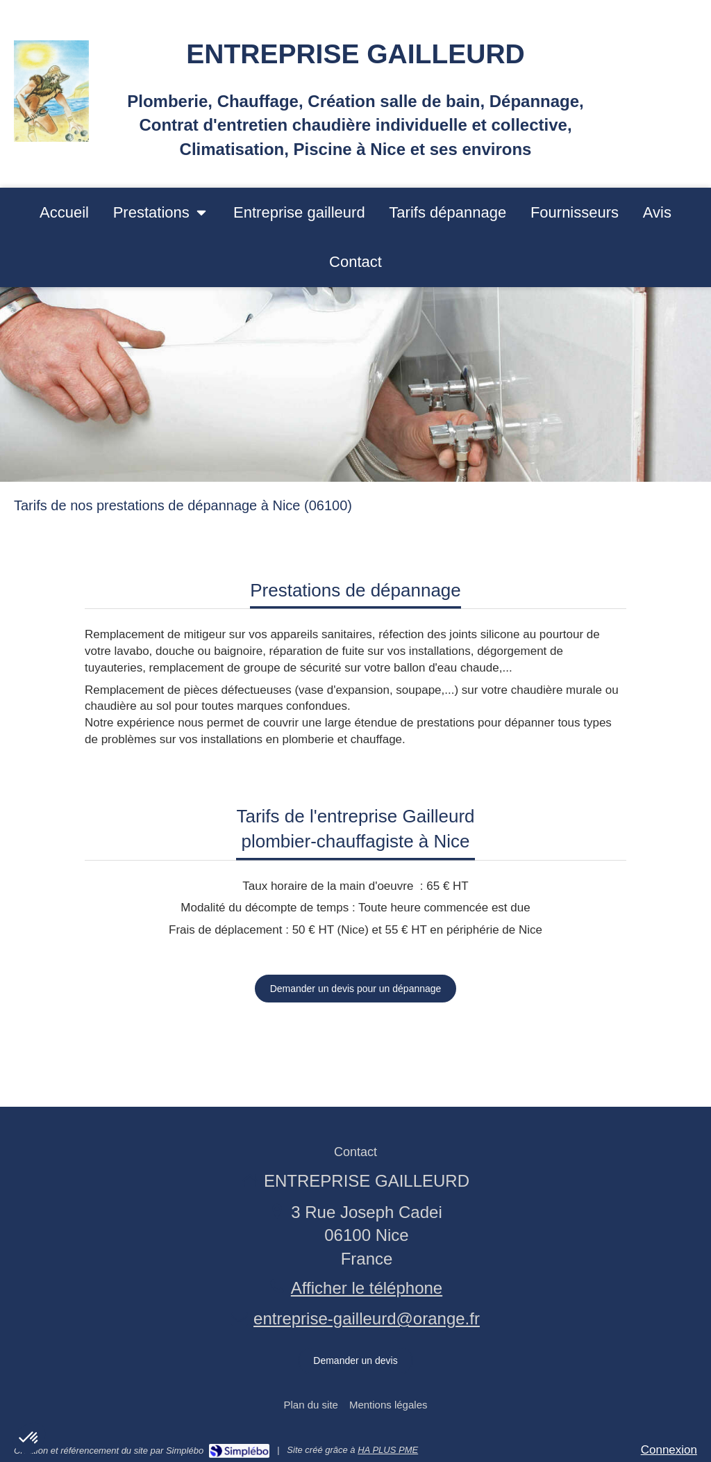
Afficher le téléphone (366, 1287)
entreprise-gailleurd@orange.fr (366, 1318)
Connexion (669, 1449)
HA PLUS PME (388, 1450)
